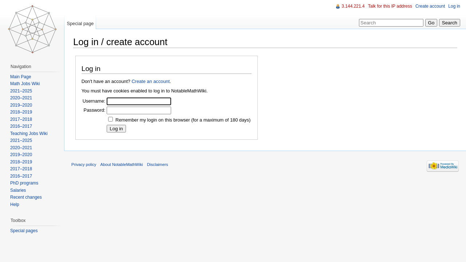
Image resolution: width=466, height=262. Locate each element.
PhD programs (24, 183)
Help (14, 204)
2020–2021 (21, 97)
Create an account (150, 81)
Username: (94, 101)
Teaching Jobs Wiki (29, 133)
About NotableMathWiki (121, 164)
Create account (430, 6)
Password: (95, 110)
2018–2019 (21, 112)
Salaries (18, 190)
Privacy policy (83, 164)
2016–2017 (21, 126)
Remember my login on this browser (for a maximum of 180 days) (182, 120)
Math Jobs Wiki (25, 83)
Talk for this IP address (390, 6)
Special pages (23, 230)
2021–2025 (21, 91)
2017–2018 (21, 119)
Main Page (20, 76)
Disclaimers (157, 164)
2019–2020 (21, 105)
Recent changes (26, 197)
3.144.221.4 (352, 6)
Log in (454, 6)
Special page (80, 23)
